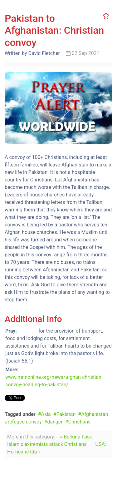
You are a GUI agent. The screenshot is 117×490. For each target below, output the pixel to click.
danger (54, 422)
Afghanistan (94, 414)
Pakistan (66, 414)
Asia (46, 414)
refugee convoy (25, 422)
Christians (79, 422)
